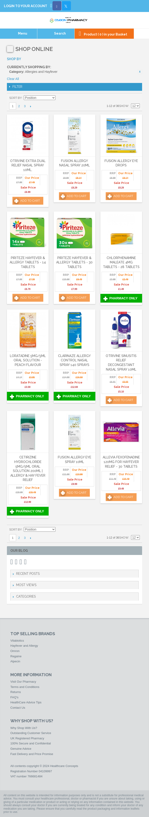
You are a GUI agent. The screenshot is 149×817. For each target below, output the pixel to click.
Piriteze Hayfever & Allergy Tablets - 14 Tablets (28, 262)
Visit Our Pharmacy (23, 681)
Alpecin (15, 661)
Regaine (15, 656)
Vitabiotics (17, 640)
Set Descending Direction (59, 97)
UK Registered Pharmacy (27, 738)
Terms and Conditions (24, 687)
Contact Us (17, 707)
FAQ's (14, 697)
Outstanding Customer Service (30, 733)
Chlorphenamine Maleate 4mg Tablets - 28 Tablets (121, 262)
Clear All (13, 79)
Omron (15, 651)
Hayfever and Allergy (24, 645)
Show (124, 106)
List (136, 97)
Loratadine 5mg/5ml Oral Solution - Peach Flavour (28, 360)
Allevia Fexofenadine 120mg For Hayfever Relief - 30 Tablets (121, 461)
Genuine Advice (20, 748)
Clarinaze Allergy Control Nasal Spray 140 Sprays (74, 360)
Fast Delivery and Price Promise (31, 754)
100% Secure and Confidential (30, 743)
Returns (15, 692)
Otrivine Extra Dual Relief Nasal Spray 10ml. (28, 165)
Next (30, 106)
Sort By (15, 98)
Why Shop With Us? (23, 728)
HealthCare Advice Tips (25, 702)
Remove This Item (139, 71)
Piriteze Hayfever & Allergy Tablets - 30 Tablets (74, 262)
